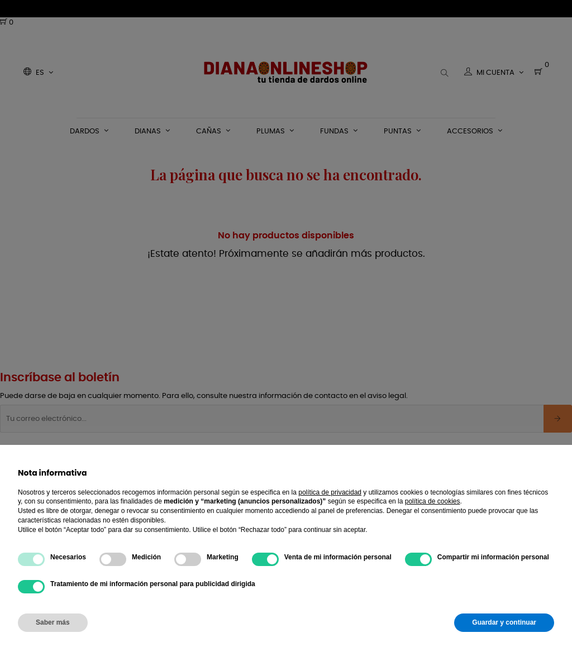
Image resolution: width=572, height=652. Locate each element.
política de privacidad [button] (329, 492)
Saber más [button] (53, 622)
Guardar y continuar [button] (504, 622)
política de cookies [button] (432, 501)
